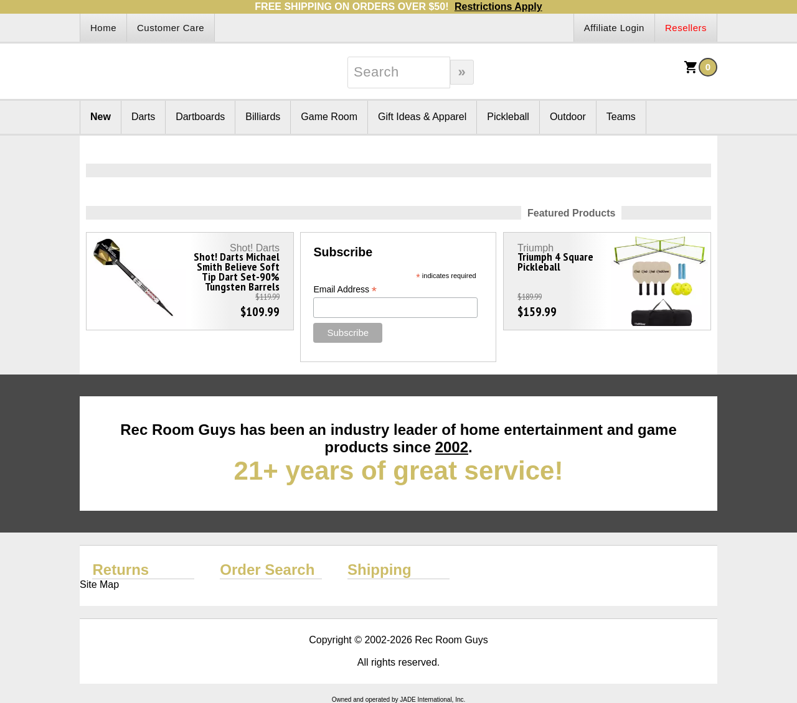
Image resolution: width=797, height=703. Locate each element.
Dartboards (200, 116)
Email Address (345, 290)
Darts (143, 116)
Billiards (262, 116)
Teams (621, 116)
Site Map (99, 584)
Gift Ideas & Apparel (422, 116)
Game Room (329, 116)
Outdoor (568, 116)
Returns (120, 569)
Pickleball (508, 116)
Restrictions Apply (498, 6)
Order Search (267, 569)
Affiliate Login (614, 27)
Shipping (379, 569)
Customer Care (170, 27)
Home (103, 27)
